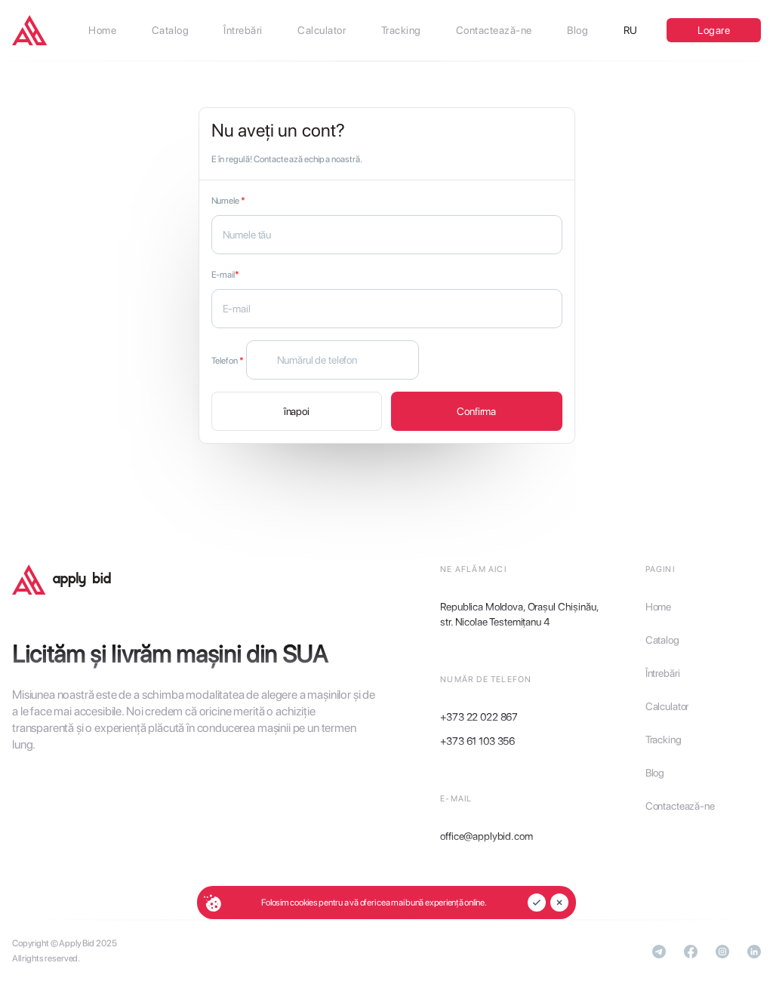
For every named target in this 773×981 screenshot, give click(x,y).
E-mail (225, 274)
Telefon (227, 360)
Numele (228, 200)
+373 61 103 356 (477, 741)
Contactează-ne (680, 806)
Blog (654, 773)
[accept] (537, 902)
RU (631, 30)
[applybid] (30, 30)
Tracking (663, 739)
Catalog (662, 640)
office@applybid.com (486, 836)
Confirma (476, 411)
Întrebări (662, 673)
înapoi (297, 411)
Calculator (667, 706)
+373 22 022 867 (479, 717)
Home (658, 607)
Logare (714, 30)
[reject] (559, 902)
